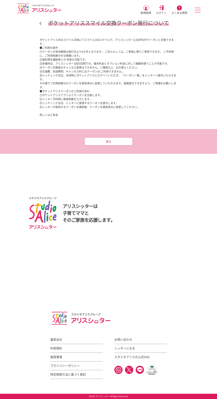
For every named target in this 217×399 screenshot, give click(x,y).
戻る (108, 141)
